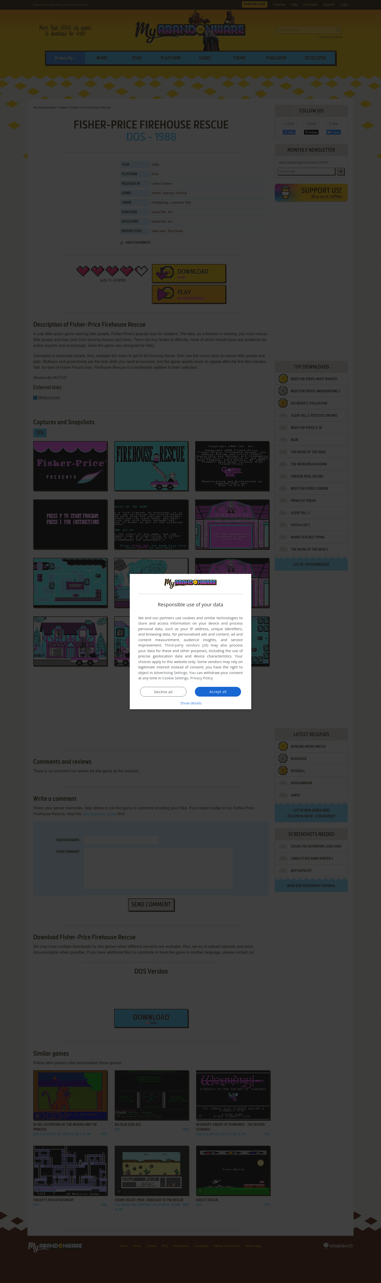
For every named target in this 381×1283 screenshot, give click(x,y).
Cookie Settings (175, 677)
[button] (190, 703)
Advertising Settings (170, 672)
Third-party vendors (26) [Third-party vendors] (186, 645)
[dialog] (190, 641)
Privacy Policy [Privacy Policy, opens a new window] (201, 677)
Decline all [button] (163, 691)
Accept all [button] (218, 691)
